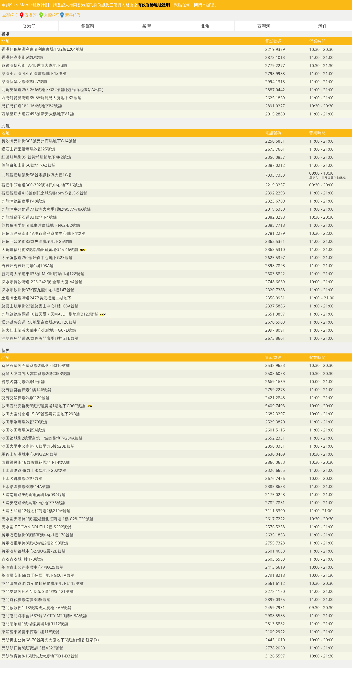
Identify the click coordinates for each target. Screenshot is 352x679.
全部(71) (10, 15)
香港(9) (29, 15)
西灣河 (263, 26)
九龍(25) (49, 15)
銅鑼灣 (87, 26)
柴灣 (146, 26)
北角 (205, 26)
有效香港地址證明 (154, 5)
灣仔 (322, 26)
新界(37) (70, 15)
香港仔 (29, 26)
